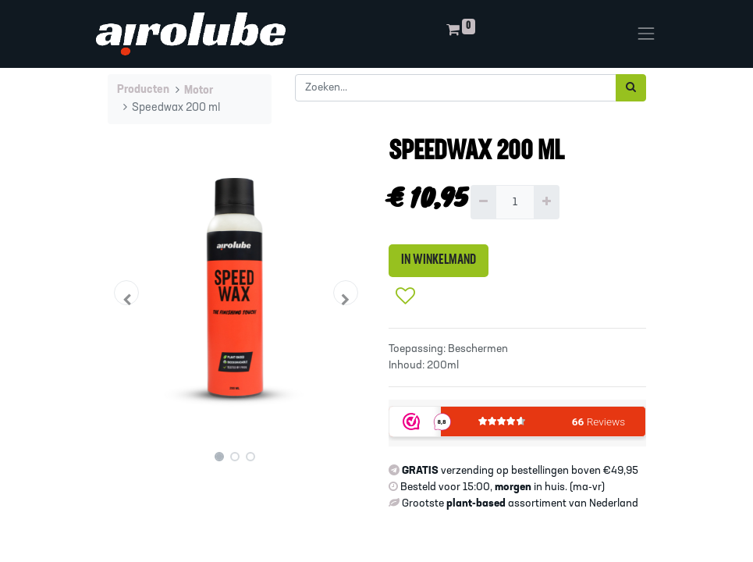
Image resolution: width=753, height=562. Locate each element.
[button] (127, 292)
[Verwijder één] (483, 202)
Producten (143, 90)
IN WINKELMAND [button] (438, 260)
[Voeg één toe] (546, 202)
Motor (198, 91)
